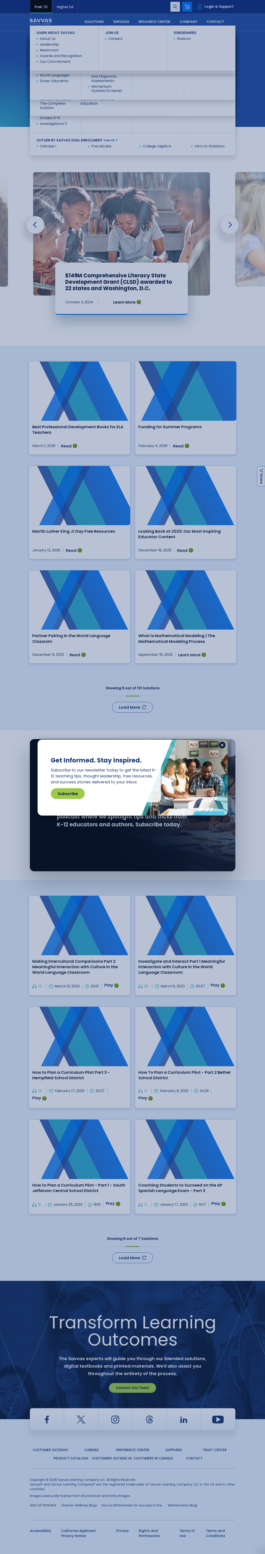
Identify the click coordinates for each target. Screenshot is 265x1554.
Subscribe (68, 793)
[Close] (222, 745)
